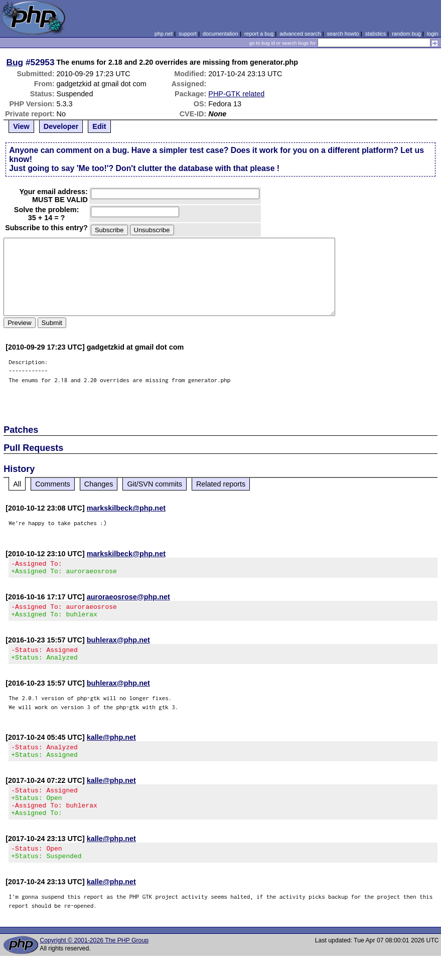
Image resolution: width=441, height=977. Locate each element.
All (17, 484)
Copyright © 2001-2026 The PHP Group (94, 961)
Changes (98, 484)
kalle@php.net (111, 746)
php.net (164, 34)
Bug (15, 62)
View (21, 126)
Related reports (220, 484)
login (432, 34)
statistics (375, 34)
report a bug (258, 34)
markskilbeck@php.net (126, 508)
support (188, 34)
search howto (343, 34)
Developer (61, 126)
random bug (406, 34)
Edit (99, 126)
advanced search (300, 34)
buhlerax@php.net (118, 646)
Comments (52, 484)
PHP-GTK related (236, 94)
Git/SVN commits (154, 484)
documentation (220, 34)
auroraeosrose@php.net (128, 600)
